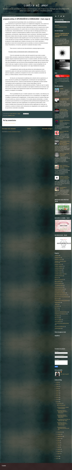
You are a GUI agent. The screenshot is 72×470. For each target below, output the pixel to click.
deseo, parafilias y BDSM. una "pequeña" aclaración (65, 166)
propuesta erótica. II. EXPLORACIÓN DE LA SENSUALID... (62, 412)
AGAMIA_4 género (59, 266)
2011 (57, 458)
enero (58, 453)
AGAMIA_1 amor (58, 259)
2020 (57, 386)
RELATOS (57, 317)
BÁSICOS (57, 277)
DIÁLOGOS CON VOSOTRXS (61, 294)
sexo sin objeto (58, 319)
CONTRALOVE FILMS (59, 289)
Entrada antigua (47, 129)
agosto (59, 438)
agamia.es (57, 25)
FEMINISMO (57, 302)
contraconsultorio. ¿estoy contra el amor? (63, 408)
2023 (57, 382)
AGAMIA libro (58, 257)
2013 (57, 401)
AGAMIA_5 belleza (59, 268)
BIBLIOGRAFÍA (58, 281)
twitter (61, 15)
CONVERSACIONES (59, 291)
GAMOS (56, 304)
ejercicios (57, 298)
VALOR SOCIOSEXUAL (59, 326)
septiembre (60, 436)
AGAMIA (61, 88)
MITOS (56, 308)
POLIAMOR (57, 315)
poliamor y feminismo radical (65, 121)
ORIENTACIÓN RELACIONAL (61, 27)
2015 (57, 397)
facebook (58, 15)
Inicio (29, 129)
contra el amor (36, 5)
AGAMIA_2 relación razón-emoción (60, 262)
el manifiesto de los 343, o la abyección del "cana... (63, 420)
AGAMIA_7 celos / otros (60, 273)
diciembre (59, 403)
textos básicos (58, 321)
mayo (58, 445)
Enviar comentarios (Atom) (14, 131)
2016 (57, 395)
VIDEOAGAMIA (58, 328)
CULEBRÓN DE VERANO (60, 293)
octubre (59, 434)
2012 (57, 456)
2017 (57, 393)
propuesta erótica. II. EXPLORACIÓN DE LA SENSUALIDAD (62, 424)
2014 (57, 399)
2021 (57, 384)
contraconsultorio (59, 287)
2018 (57, 390)
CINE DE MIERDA (58, 283)
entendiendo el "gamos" (63, 188)
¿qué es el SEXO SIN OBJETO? (64, 132)
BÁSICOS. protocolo (59, 279)
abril (58, 447)
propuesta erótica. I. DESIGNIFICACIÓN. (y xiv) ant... (63, 428)
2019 (57, 388)
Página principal (56, 15)
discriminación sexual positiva (62, 296)
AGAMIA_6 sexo (11, 115)
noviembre (60, 432)
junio (58, 442)
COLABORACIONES (59, 285)
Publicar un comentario (10, 123)
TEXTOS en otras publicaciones (62, 323)
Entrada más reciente (9, 129)
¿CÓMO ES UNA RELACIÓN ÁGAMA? (64, 110)
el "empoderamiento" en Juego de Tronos (64, 99)
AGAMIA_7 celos (58, 272)
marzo (59, 449)
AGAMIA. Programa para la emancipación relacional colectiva (62, 35)
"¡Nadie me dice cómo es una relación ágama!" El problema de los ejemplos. (65, 142)
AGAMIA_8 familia (59, 275)
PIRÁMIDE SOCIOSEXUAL (60, 314)
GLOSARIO (57, 306)
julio (58, 440)
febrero (59, 451)
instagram (64, 15)
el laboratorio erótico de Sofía (61, 300)
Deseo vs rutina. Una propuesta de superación (64, 154)
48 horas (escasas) (61, 405)
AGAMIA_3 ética (58, 264)
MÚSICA (56, 310)
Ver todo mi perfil (65, 374)
